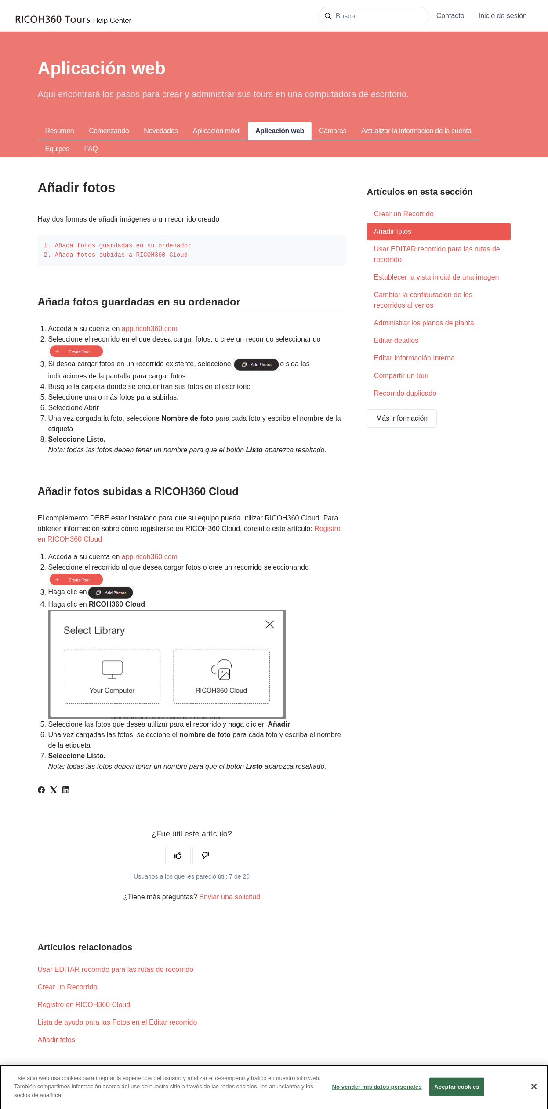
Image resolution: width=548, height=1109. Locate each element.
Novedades (161, 131)
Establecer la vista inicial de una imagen (436, 277)
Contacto (450, 15)
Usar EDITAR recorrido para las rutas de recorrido (116, 969)
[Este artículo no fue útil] (205, 856)
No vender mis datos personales (376, 1092)
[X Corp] (53, 791)
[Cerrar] (534, 1092)
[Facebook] (41, 791)
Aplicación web (279, 131)
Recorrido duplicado (405, 393)
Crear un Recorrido (68, 987)
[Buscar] (373, 16)
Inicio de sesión (503, 15)
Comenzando (109, 131)
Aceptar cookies (456, 1092)
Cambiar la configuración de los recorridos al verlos (423, 300)
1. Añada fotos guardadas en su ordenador (118, 245)
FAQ (91, 149)
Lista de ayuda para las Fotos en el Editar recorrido (117, 1022)
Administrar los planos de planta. (425, 323)
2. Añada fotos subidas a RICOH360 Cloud (116, 254)
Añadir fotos (56, 1040)
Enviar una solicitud (229, 897)
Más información (402, 418)
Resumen (59, 131)
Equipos (57, 149)
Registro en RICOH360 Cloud (84, 1004)
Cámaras (332, 131)
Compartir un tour (401, 375)
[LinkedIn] (65, 791)
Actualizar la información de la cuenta (416, 131)
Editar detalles (396, 340)
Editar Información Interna (414, 358)
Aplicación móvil (216, 131)
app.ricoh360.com (150, 328)
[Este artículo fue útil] (178, 856)
